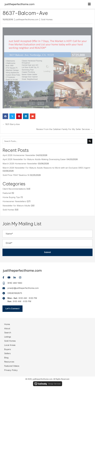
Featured (7, 193)
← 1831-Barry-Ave (11, 124)
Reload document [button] (37, 100)
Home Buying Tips (11, 197)
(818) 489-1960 (14, 283)
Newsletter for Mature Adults (16, 205)
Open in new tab (58, 100)
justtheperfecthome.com (27, 19)
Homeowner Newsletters (14, 201)
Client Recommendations (14, 189)
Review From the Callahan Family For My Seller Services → (64, 129)
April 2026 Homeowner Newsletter (19, 155)
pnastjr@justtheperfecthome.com (23, 288)
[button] (47, 252)
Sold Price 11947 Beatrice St (16, 175)
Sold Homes (47, 19)
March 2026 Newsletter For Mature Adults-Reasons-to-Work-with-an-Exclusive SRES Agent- (47, 168)
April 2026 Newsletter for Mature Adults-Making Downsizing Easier (34, 159)
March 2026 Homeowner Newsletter (20, 163)
